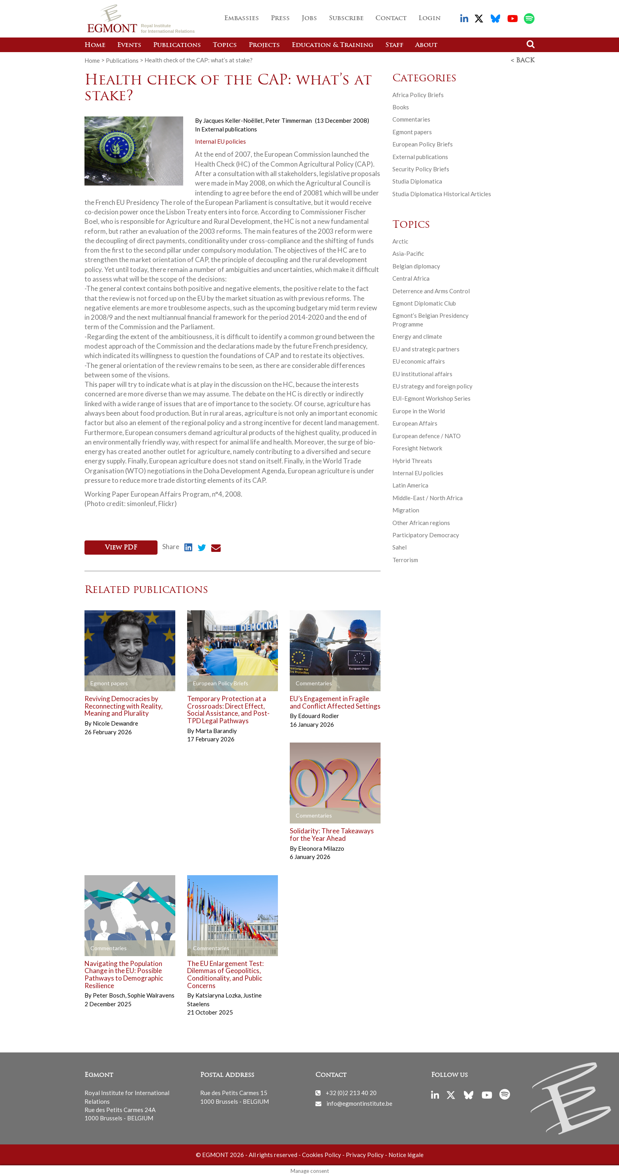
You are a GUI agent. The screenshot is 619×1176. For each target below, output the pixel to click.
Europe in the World (418, 410)
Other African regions (421, 522)
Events (129, 45)
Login (429, 18)
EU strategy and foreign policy (432, 385)
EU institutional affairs (422, 373)
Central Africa (411, 277)
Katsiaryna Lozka (218, 994)
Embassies (241, 18)
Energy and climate (417, 335)
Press (280, 18)
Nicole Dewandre (115, 722)
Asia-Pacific (408, 253)
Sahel (399, 546)
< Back (523, 60)
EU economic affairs (418, 360)
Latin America (410, 484)
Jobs (309, 18)
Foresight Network (417, 447)
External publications (229, 128)
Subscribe (346, 18)
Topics (225, 45)
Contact (391, 18)
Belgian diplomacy (416, 265)
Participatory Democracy (425, 534)
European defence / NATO (426, 435)
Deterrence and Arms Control (431, 290)
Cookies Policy (321, 1153)
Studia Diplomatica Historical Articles (441, 193)
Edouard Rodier (318, 714)
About (426, 45)
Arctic (400, 240)
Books (400, 106)
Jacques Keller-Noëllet (233, 120)
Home (94, 45)
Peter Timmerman (288, 120)
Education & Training (332, 45)
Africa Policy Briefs (418, 94)
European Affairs (414, 422)
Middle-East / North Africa (427, 497)
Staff (394, 45)
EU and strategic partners (426, 348)
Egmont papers (412, 131)
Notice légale (406, 1153)
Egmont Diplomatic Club (424, 302)
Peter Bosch (109, 994)
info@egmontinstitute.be (359, 1102)
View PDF (121, 547)
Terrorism (405, 559)
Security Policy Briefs (420, 168)
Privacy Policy (365, 1153)
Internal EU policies (220, 140)
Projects (264, 45)
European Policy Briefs (422, 143)
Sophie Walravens (151, 994)
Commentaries (411, 118)
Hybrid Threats (412, 459)
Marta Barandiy (216, 729)
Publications (177, 45)
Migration (405, 509)
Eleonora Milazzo (321, 847)
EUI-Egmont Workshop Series (431, 397)
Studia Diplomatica (417, 180)
